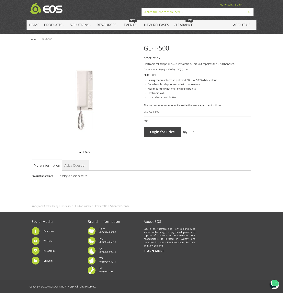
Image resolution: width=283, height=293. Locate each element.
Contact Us (101, 206)
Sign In (238, 4)
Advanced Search (119, 206)
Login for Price (162, 132)
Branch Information (104, 221)
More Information (47, 165)
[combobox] (198, 12)
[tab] (47, 165)
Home (32, 39)
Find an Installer (84, 206)
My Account (226, 4)
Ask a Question (75, 165)
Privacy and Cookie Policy (44, 206)
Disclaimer (67, 206)
